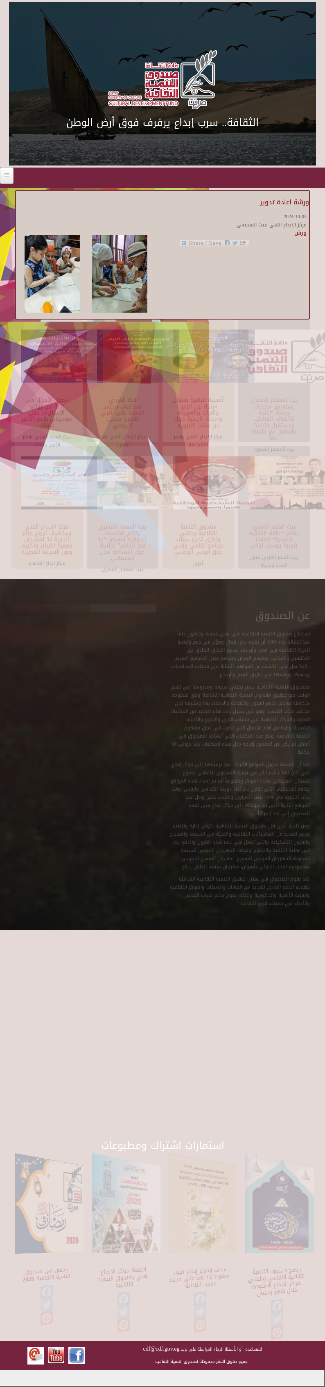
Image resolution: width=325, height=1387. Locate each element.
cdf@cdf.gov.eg (161, 1348)
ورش (300, 232)
